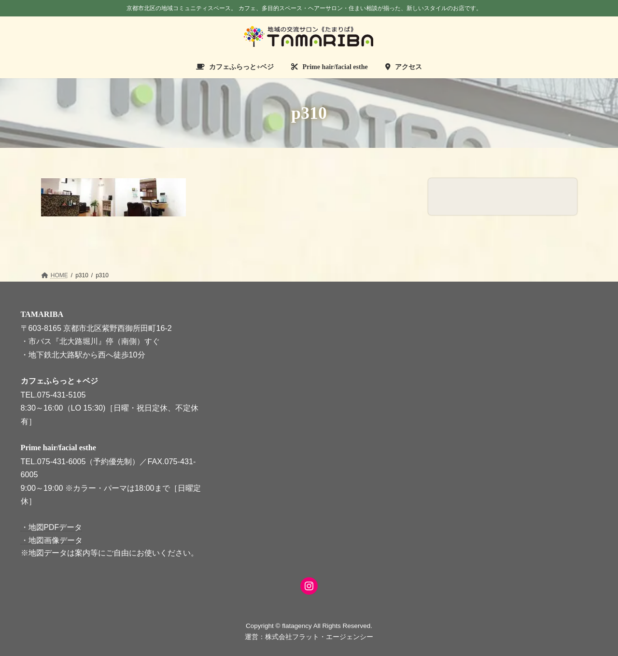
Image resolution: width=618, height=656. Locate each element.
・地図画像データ (52, 540)
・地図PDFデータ (52, 527)
